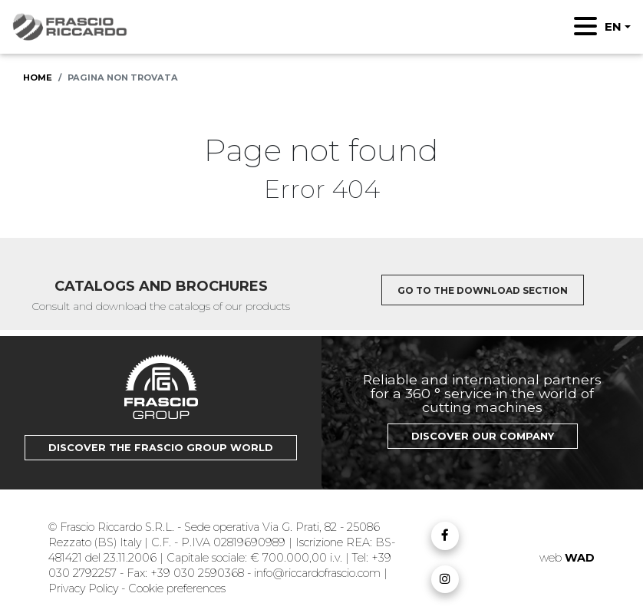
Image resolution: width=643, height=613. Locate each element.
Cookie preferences (177, 588)
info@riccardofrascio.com (317, 573)
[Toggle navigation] (585, 26)
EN (613, 26)
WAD (580, 558)
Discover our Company (482, 436)
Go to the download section (482, 290)
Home (37, 77)
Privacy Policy (84, 588)
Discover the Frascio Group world (160, 447)
